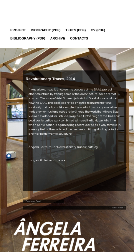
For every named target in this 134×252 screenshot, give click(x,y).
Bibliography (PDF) (27, 38)
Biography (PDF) (46, 30)
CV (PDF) (98, 30)
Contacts (79, 38)
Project (18, 30)
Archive (57, 38)
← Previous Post (32, 201)
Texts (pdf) (75, 30)
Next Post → (119, 207)
